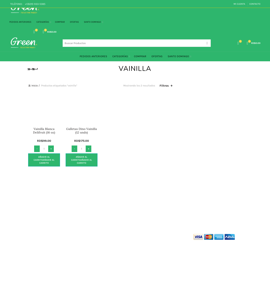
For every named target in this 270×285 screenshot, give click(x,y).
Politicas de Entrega (40, 257)
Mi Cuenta (239, 4)
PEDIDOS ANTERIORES (20, 22)
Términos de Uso (38, 240)
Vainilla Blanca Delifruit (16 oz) (44, 130)
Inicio (35, 85)
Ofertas (74, 22)
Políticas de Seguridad (41, 251)
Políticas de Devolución (42, 262)
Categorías (43, 22)
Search (207, 43)
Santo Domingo (92, 22)
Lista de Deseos (36, 30)
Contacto (254, 4)
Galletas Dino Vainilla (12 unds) (81, 130)
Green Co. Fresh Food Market (120, 279)
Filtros (164, 85)
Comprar (60, 22)
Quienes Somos (37, 235)
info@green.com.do (148, 261)
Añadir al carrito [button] (44, 160)
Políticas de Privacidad (41, 246)
